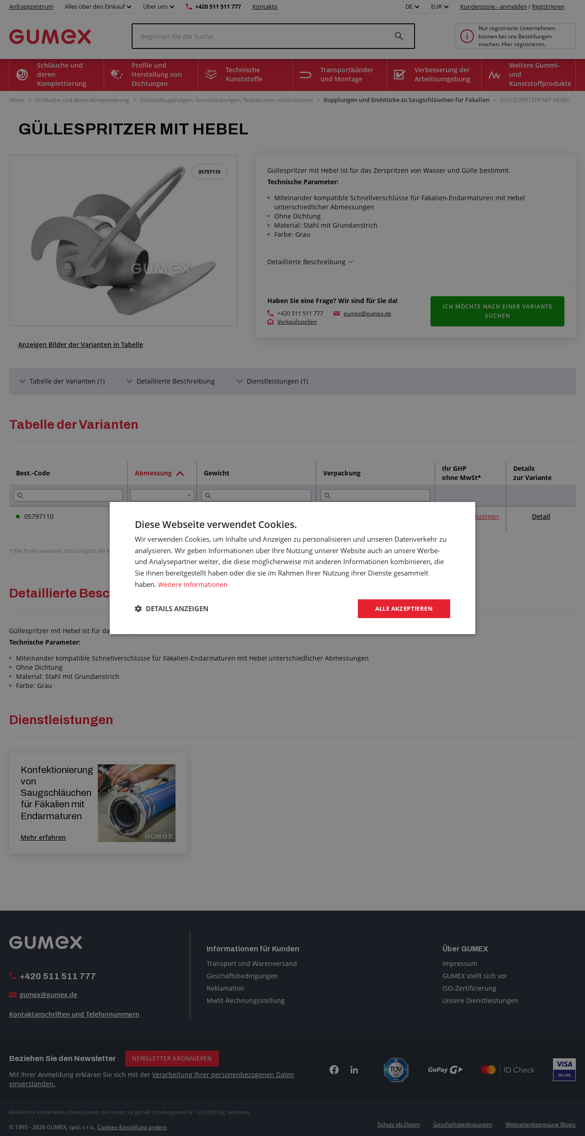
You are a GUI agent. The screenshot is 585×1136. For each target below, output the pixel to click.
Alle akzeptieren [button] (401, 608)
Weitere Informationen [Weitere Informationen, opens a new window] (193, 583)
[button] (171, 609)
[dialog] (292, 568)
